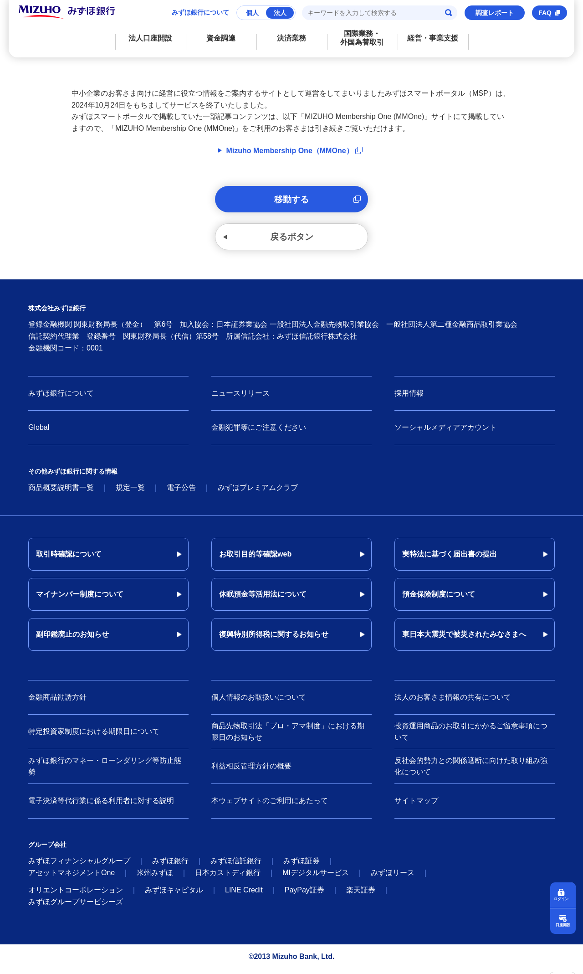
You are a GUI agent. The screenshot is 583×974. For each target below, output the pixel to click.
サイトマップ (416, 805)
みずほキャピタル (174, 895)
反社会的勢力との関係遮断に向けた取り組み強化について (470, 771)
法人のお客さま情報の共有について (452, 702)
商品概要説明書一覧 (61, 492)
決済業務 (291, 38)
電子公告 (181, 492)
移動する (291, 201)
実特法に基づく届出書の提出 (449, 559)
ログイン (563, 897)
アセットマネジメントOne (71, 877)
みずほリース (392, 877)
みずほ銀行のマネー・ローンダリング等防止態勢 (104, 771)
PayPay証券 (304, 895)
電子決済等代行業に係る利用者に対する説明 (101, 805)
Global (38, 433)
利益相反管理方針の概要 (251, 771)
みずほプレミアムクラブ (258, 492)
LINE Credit (244, 895)
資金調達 (220, 38)
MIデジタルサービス (315, 877)
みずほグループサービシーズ (75, 907)
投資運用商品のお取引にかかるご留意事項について (470, 737)
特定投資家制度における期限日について (93, 736)
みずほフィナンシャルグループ (79, 866)
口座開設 (563, 924)
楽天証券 (360, 895)
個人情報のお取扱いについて (258, 702)
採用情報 (409, 398)
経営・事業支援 (432, 38)
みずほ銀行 (170, 866)
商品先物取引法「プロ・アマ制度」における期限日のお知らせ (287, 737)
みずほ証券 (301, 866)
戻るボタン (291, 241)
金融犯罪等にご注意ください (258, 433)
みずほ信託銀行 (235, 866)
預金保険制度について (438, 599)
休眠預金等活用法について (263, 599)
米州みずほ (155, 877)
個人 (252, 12)
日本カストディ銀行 (228, 877)
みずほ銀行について (200, 12)
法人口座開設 (150, 38)
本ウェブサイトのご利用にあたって (269, 805)
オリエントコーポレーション (75, 895)
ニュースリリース (240, 398)
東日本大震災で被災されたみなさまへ (464, 639)
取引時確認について (69, 559)
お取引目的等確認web (255, 559)
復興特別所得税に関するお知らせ (273, 639)
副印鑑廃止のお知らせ (72, 639)
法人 (280, 12)
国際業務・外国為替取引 (362, 38)
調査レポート (495, 12)
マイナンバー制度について (79, 599)
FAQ (545, 12)
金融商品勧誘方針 (57, 702)
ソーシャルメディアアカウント (445, 433)
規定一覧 (130, 492)
